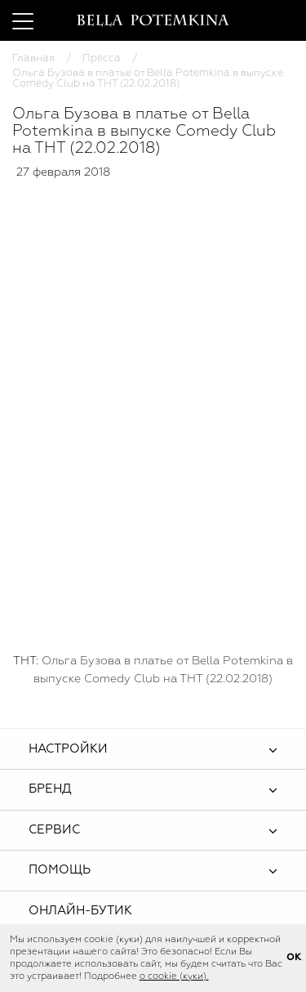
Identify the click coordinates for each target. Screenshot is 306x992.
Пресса (101, 58)
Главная (33, 58)
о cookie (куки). (174, 976)
